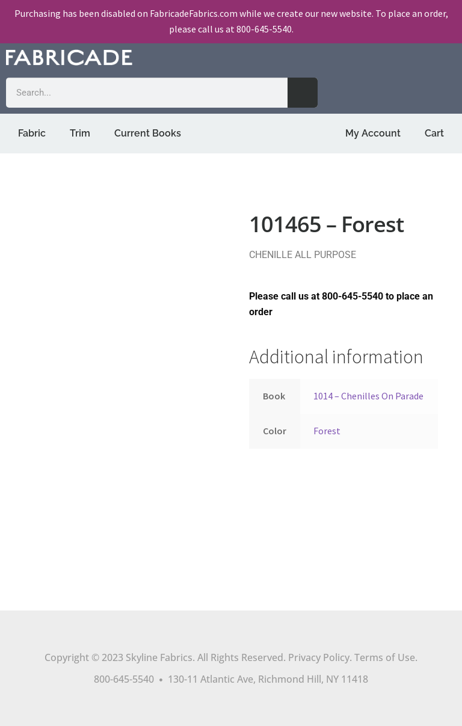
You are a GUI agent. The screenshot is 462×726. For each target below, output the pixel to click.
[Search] (303, 93)
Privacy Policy (319, 657)
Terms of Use (384, 657)
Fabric (32, 133)
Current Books (147, 133)
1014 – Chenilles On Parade (368, 396)
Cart (434, 133)
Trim (80, 133)
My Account (373, 133)
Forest (326, 431)
